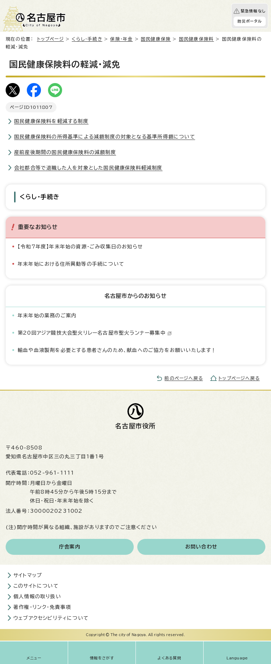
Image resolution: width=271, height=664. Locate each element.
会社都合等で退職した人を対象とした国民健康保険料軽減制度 (88, 167)
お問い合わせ (201, 546)
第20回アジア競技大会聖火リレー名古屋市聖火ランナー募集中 (95, 332)
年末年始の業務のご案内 (47, 315)
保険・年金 (121, 39)
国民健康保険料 (196, 39)
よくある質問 (169, 658)
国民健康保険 (156, 39)
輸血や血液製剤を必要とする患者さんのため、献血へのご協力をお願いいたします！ (117, 350)
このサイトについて (36, 585)
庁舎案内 (69, 546)
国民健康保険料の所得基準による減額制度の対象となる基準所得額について (104, 136)
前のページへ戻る (183, 378)
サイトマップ (27, 575)
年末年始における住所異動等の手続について (71, 264)
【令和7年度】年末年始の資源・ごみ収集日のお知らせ (80, 246)
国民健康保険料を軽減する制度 (51, 121)
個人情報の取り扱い (37, 596)
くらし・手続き (87, 39)
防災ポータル (249, 21)
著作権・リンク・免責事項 (42, 607)
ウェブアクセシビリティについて (51, 618)
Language (237, 658)
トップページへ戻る (239, 378)
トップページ (50, 39)
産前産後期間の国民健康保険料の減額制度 (65, 152)
